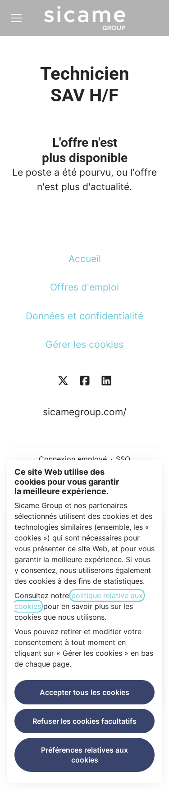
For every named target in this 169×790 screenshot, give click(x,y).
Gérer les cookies (84, 344)
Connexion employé (73, 458)
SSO (123, 458)
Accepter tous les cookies (84, 692)
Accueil (85, 258)
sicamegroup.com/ (84, 412)
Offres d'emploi (84, 287)
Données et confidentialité (84, 316)
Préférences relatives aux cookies (84, 754)
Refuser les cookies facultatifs (84, 721)
